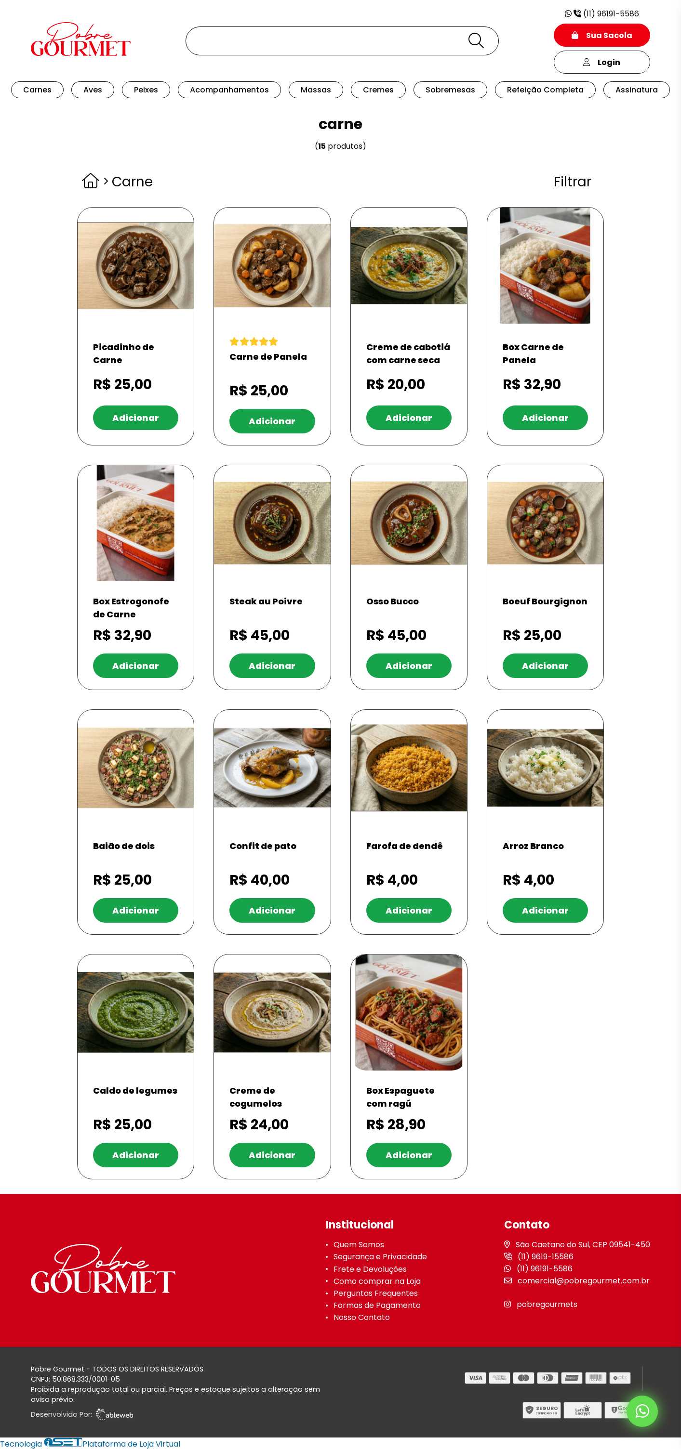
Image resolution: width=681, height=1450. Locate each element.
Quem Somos (359, 1244)
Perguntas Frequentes (376, 1293)
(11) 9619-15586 (546, 1256)
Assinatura (636, 89)
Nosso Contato (362, 1317)
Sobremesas (450, 89)
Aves (92, 89)
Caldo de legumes (135, 1090)
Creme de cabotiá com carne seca (408, 353)
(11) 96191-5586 (602, 14)
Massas (316, 89)
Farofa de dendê (404, 846)
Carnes (37, 89)
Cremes (378, 89)
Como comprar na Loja (377, 1281)
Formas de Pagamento (377, 1305)
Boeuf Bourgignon (545, 601)
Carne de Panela (268, 357)
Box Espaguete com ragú (400, 1097)
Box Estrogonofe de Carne (131, 607)
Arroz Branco (533, 846)
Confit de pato (262, 846)
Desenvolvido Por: (82, 1414)
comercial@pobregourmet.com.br (584, 1280)
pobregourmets (547, 1304)
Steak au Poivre (266, 601)
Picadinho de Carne (123, 353)
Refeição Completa (545, 89)
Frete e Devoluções (370, 1269)
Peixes (146, 89)
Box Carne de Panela (533, 353)
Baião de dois (124, 846)
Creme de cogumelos (255, 1097)
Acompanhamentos (229, 89)
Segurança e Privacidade (380, 1256)
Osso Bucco (392, 601)
